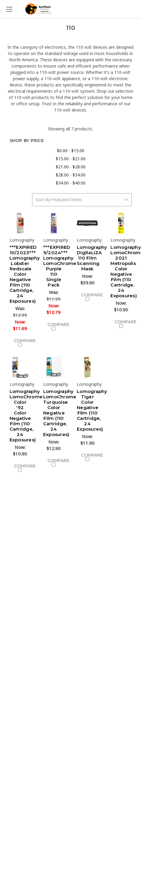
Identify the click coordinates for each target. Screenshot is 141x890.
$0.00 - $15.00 (70, 150)
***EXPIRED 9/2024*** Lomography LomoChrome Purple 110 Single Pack (59, 266)
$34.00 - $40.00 (71, 183)
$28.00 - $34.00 (71, 175)
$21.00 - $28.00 (71, 167)
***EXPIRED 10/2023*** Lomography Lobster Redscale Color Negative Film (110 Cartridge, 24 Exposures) (25, 274)
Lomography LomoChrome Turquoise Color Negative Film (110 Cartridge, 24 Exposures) (59, 412)
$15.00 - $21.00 (71, 158)
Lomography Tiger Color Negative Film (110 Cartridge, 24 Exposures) (92, 410)
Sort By (43, 199)
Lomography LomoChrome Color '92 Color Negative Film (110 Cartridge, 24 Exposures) (26, 415)
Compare (22, 342)
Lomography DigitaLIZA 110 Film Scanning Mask (92, 258)
